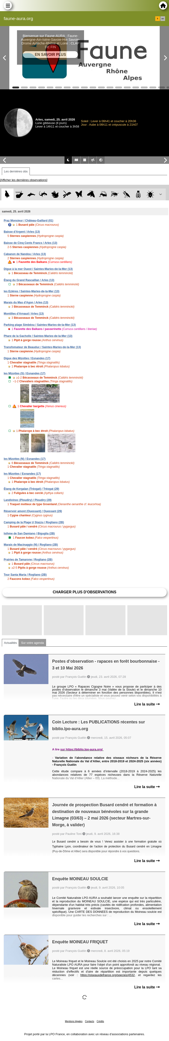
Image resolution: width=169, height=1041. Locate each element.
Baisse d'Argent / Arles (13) (22, 231)
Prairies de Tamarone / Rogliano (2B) (28, 559)
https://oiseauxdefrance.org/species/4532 (107, 975)
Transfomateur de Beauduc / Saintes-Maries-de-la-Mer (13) (42, 347)
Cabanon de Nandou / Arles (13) (25, 254)
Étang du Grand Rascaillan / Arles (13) (29, 280)
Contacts (89, 1021)
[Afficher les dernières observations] (23, 180)
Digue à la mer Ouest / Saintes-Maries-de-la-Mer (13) (38, 269)
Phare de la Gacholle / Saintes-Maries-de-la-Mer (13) (38, 336)
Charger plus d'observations (84, 592)
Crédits (100, 1021)
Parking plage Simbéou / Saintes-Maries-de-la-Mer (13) (40, 324)
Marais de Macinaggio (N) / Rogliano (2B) (31, 544)
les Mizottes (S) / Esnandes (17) (24, 373)
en (163, 18)
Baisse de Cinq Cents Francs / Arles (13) (30, 243)
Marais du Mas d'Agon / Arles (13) (26, 302)
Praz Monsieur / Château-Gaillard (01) (28, 220)
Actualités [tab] (10, 643)
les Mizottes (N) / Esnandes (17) (24, 458)
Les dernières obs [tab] (16, 171)
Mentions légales (73, 1021)
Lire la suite (147, 704)
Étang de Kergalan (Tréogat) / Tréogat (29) (31, 488)
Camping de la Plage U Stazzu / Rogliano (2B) (34, 522)
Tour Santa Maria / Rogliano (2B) (25, 574)
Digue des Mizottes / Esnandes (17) (27, 358)
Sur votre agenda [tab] (32, 643)
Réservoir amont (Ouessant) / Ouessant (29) (33, 511)
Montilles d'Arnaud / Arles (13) (24, 313)
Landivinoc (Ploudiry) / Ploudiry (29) (27, 500)
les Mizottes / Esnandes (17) (22, 473)
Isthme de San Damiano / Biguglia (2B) (29, 533)
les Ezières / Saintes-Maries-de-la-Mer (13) (31, 291)
